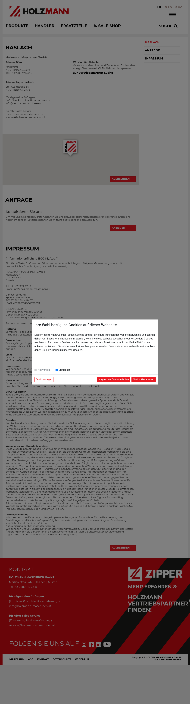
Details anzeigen (44, 379)
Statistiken (65, 369)
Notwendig (44, 369)
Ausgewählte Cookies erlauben (113, 379)
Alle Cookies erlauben (143, 379)
